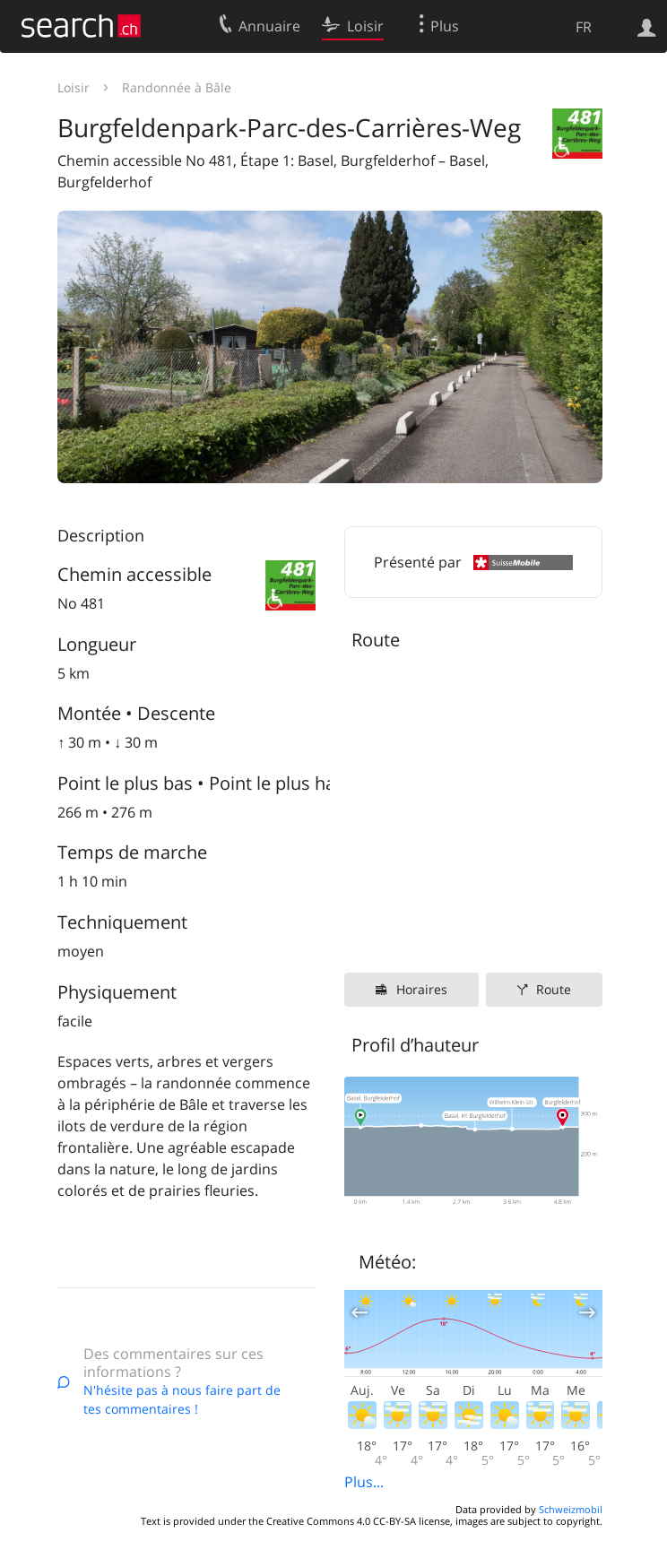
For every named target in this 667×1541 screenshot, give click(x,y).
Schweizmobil (570, 1509)
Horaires (421, 989)
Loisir (73, 87)
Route (553, 989)
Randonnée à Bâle (176, 87)
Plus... (364, 1482)
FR (584, 27)
